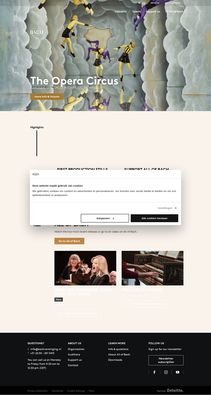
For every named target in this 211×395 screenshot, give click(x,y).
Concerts (121, 11)
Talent (136, 11)
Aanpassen (105, 218)
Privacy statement (38, 391)
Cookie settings (76, 391)
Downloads (115, 359)
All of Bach (174, 11)
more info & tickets (46, 96)
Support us (153, 11)
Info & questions (172, 3)
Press (91, 391)
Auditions (74, 354)
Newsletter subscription (166, 360)
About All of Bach (119, 354)
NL (139, 3)
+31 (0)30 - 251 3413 (41, 353)
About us (155, 3)
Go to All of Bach (69, 241)
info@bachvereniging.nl (44, 349)
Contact (73, 365)
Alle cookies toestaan (154, 218)
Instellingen (165, 208)
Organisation (76, 349)
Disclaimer (57, 391)
